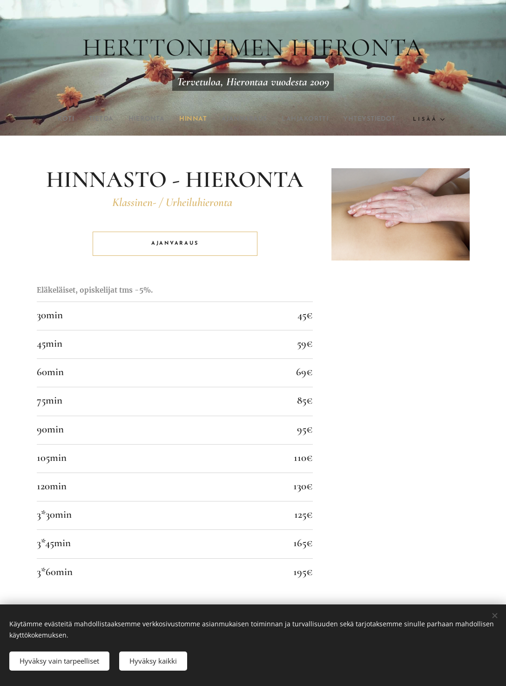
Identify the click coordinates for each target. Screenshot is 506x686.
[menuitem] (49, 119)
